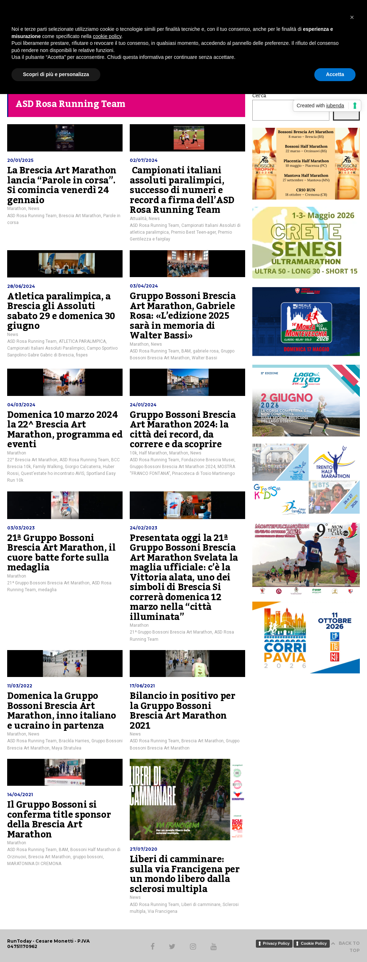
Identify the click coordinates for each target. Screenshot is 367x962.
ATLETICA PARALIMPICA (82, 341)
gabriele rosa (206, 351)
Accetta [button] (335, 74)
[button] (352, 17)
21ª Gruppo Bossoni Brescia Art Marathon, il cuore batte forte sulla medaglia (61, 553)
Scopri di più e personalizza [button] (56, 74)
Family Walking (48, 466)
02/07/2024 (144, 160)
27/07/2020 (143, 849)
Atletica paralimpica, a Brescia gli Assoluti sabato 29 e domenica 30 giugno (61, 311)
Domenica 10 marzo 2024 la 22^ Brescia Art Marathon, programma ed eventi (64, 430)
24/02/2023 (143, 528)
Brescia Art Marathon (80, 215)
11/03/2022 (19, 685)
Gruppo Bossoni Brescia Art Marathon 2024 (172, 466)
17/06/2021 (142, 685)
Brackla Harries (74, 740)
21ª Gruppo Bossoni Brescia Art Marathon (48, 582)
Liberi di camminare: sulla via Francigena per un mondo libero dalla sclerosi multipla (184, 874)
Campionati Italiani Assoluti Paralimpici (46, 348)
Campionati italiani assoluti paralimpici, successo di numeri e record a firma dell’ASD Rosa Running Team (182, 190)
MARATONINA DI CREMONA (34, 863)
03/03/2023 (21, 528)
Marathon (16, 208)
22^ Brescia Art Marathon (32, 459)
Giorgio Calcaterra (83, 466)
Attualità (138, 218)
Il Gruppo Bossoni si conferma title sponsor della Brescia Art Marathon (59, 820)
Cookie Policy (314, 943)
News (33, 208)
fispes (82, 355)
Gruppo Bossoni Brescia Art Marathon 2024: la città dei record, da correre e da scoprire (182, 430)
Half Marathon (153, 453)
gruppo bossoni (88, 856)
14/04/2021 (20, 794)
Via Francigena (162, 911)
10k (133, 453)
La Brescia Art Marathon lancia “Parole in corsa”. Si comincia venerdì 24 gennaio (61, 185)
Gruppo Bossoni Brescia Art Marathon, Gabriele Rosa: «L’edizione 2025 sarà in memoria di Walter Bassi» (182, 316)
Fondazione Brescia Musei (207, 459)
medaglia (47, 589)
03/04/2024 (144, 286)
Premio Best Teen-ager (193, 232)
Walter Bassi (204, 357)
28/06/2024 (21, 286)
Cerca (259, 96)
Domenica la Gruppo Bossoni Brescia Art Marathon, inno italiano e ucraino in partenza (61, 711)
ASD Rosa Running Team (32, 215)
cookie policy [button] (107, 36)
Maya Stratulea (66, 748)
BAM (186, 351)
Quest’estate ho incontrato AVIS (52, 473)
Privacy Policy (276, 943)
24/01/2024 (143, 404)
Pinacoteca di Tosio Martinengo (203, 473)
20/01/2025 (20, 160)
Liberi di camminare (200, 904)
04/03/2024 (21, 404)
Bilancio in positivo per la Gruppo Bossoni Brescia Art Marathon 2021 (182, 711)
